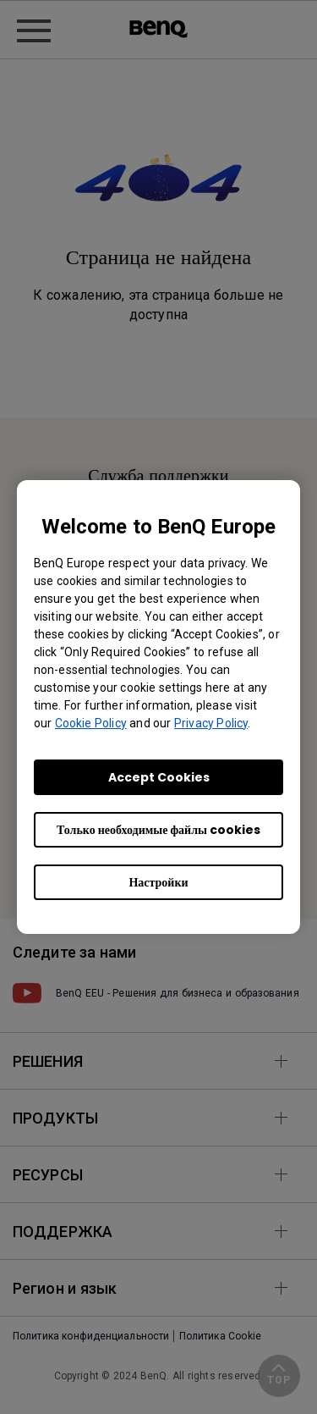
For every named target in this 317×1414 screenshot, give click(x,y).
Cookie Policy (91, 723)
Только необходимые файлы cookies (158, 829)
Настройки (158, 882)
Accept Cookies (159, 777)
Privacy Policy (211, 723)
